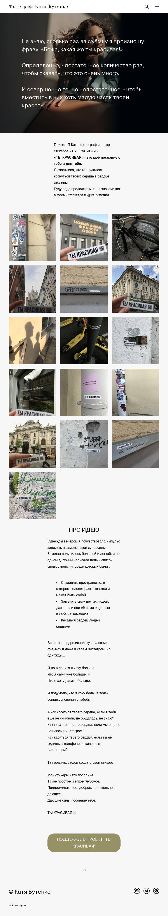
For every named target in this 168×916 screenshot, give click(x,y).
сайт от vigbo (17, 906)
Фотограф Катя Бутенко (38, 6)
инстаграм (76, 195)
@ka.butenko (98, 195)
